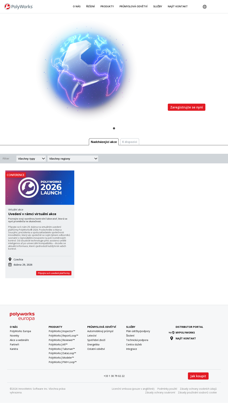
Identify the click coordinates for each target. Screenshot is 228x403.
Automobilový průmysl (100, 331)
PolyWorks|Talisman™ (62, 349)
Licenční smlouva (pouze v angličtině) (133, 388)
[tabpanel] (114, 71)
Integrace (131, 349)
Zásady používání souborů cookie (197, 392)
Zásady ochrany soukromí (160, 392)
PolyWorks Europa (20, 331)
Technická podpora (137, 340)
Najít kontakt (178, 6)
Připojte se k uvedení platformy (54, 273)
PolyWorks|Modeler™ (61, 357)
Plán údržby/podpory (138, 331)
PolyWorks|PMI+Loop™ (63, 362)
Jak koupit (198, 376)
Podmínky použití (167, 388)
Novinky (14, 335)
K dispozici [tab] (129, 142)
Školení (130, 335)
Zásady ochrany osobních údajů (198, 388)
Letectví (91, 335)
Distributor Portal (189, 327)
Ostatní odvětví (96, 349)
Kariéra (14, 349)
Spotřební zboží (96, 340)
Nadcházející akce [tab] (104, 142)
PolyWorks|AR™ (58, 344)
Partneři (14, 344)
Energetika (93, 344)
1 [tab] (114, 128)
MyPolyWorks (182, 332)
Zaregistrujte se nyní (186, 107)
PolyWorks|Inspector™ (62, 331)
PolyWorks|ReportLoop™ (63, 335)
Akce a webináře (19, 340)
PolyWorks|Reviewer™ (62, 340)
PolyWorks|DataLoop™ (62, 353)
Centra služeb (134, 344)
